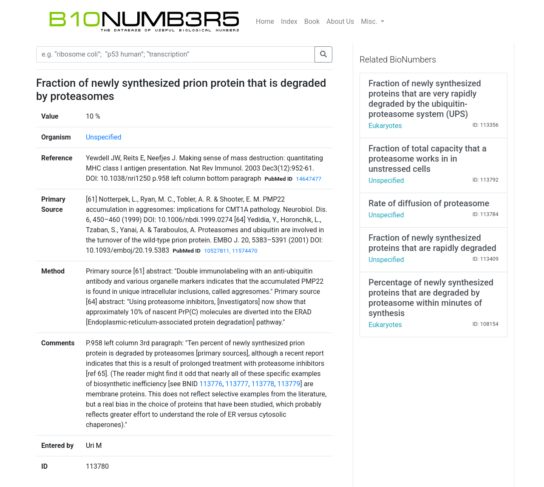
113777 (236, 384)
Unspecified (104, 137)
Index (289, 21)
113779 (288, 384)
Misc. (370, 21)
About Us (340, 21)
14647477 (308, 179)
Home (265, 21)
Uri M (94, 445)
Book (312, 21)
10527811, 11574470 (231, 251)
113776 (210, 384)
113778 (262, 384)
